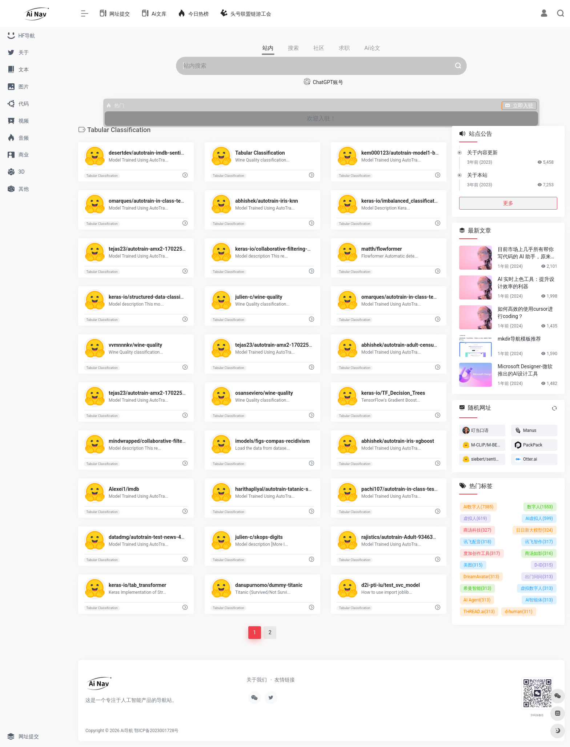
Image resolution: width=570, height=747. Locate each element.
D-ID (543, 565)
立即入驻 (519, 105)
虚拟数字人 (537, 588)
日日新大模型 (534, 530)
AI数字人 (478, 506)
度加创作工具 (481, 553)
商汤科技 (477, 530)
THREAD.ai (479, 611)
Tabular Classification (101, 176)
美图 (473, 565)
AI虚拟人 (539, 518)
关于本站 (477, 175)
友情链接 (284, 680)
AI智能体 (539, 600)
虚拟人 (475, 518)
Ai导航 (127, 730)
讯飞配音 (477, 541)
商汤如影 (539, 553)
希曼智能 (477, 588)
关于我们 (256, 680)
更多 (508, 203)
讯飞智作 (539, 541)
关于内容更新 (482, 152)
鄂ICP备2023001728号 (156, 730)
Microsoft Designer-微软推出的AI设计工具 (525, 370)
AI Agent (476, 600)
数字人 (540, 506)
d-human (519, 611)
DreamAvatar (481, 576)
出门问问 (539, 576)
